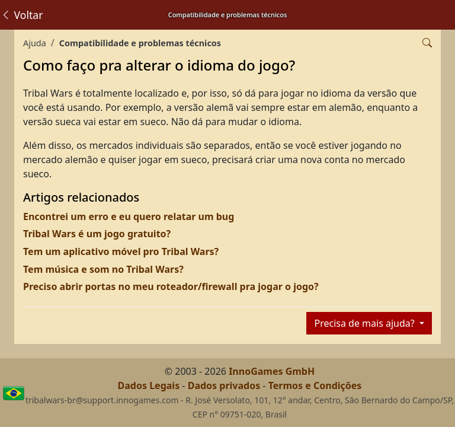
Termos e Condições (315, 385)
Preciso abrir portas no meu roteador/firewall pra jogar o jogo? (171, 286)
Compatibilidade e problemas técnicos (140, 43)
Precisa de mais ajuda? (365, 323)
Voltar (22, 15)
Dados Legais (149, 385)
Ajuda (34, 43)
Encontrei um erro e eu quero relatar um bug (128, 216)
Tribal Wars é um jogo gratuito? (97, 233)
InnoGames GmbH (272, 371)
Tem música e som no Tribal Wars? (103, 269)
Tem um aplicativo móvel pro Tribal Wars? (121, 251)
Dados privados (224, 385)
